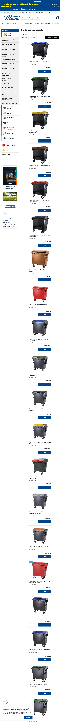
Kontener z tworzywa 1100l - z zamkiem (49, 415)
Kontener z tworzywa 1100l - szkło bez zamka (49, 380)
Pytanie (45, 661)
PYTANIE (19, 12)
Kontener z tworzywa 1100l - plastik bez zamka (49, 449)
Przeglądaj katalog (10, 186)
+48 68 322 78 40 (16, 674)
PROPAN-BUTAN (9, 138)
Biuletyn (45, 669)
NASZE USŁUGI (6, 12)
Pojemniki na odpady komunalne (31, 23)
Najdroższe (32, 37)
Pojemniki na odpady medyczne (8, 69)
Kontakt (45, 659)
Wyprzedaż (7, 150)
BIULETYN (47, 12)
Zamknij (28, 717)
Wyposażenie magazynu (8, 112)
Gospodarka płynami (8, 107)
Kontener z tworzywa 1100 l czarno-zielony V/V (49, 205)
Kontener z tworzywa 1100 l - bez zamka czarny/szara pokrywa (30, 627)
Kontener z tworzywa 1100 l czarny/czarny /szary (49, 274)
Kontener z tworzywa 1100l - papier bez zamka (49, 345)
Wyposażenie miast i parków (9, 128)
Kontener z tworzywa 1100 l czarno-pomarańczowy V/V (30, 310)
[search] (38, 18)
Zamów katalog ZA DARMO (10, 189)
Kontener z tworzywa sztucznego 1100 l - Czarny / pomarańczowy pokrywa (49, 485)
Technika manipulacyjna (9, 123)
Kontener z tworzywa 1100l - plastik (30, 415)
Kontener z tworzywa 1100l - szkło (30, 380)
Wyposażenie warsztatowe (8, 118)
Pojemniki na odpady (16, 23)
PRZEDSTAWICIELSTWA (28, 12)
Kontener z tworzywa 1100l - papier (30, 345)
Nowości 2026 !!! (8, 145)
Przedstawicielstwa (45, 664)
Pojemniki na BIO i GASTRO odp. (9, 50)
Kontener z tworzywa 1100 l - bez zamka (49, 521)
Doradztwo (16, 693)
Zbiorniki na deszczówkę (9, 59)
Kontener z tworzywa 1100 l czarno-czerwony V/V (30, 274)
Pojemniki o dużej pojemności (7, 99)
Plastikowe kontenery (46, 23)
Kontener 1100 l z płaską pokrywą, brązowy (29, 170)
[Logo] (10, 17)
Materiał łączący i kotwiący (9, 103)
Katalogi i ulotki (45, 666)
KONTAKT (13, 12)
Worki (3, 94)
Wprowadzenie (5, 23)
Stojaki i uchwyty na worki (9, 91)
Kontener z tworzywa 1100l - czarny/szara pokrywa (49, 591)
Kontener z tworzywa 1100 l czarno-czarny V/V (30, 240)
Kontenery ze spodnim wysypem (8, 45)
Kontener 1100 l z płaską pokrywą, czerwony (48, 170)
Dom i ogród (8, 133)
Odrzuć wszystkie (17, 717)
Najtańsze (24, 37)
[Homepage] (1, 12)
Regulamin (16, 686)
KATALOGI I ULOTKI (39, 12)
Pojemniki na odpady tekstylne (8, 55)
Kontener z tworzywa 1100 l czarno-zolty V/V (49, 240)
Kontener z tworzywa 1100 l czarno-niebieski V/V (30, 205)
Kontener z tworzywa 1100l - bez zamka (30, 449)
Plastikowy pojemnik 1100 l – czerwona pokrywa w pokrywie (49, 310)
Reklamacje (16, 695)
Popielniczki (5, 84)
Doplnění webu (6, 154)
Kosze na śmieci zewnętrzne (6, 79)
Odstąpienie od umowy (16, 688)
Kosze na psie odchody (8, 87)
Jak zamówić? (16, 690)
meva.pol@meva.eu (8, 226)
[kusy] (25, 72)
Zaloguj (51, 4)
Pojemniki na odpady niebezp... (8, 64)
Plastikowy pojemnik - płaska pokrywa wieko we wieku (30, 63)
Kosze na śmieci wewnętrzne (6, 74)
